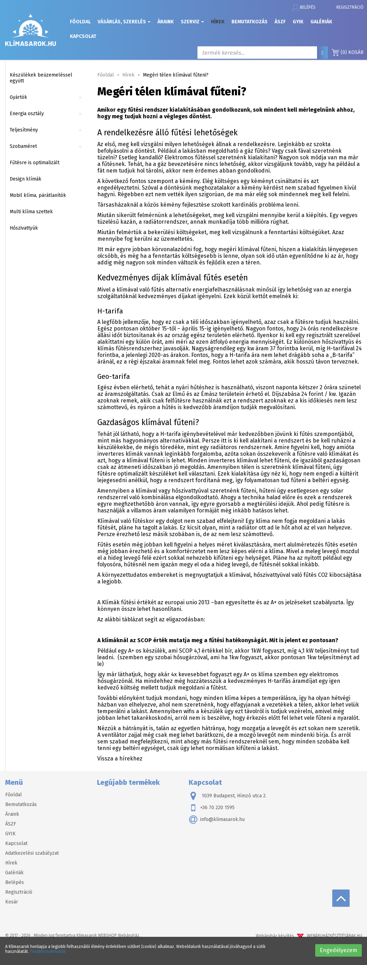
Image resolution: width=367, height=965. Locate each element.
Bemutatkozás (249, 22)
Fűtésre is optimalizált (34, 163)
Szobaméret (23, 146)
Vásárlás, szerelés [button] (124, 22)
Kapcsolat (83, 36)
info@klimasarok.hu (217, 819)
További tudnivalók (48, 951)
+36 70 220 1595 (212, 808)
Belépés (304, 7)
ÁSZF (280, 22)
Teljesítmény (24, 130)
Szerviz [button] (192, 22)
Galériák (321, 22)
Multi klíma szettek (31, 212)
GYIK (298, 22)
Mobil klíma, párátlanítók (38, 195)
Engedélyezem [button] (338, 950)
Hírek (218, 22)
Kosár (348, 52)
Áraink (165, 22)
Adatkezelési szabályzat (32, 853)
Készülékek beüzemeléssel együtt (41, 78)
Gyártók (18, 97)
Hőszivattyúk (24, 228)
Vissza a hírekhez (119, 758)
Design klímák (25, 179)
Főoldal (80, 22)
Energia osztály (27, 114)
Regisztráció (350, 7)
